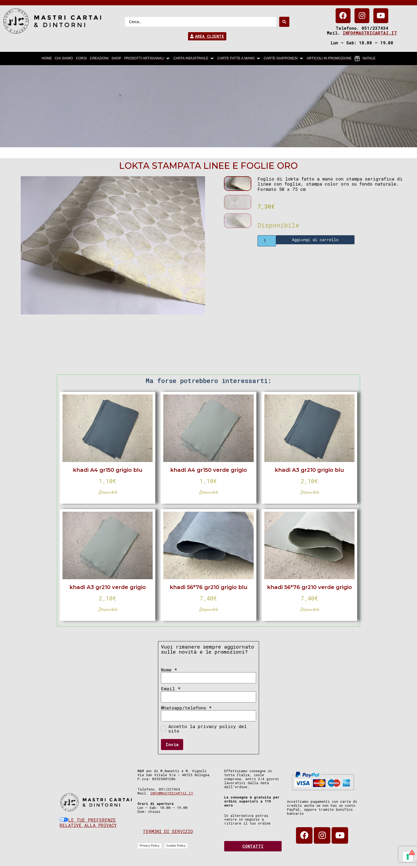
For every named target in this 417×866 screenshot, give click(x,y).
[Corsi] (81, 58)
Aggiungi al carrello (315, 239)
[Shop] (116, 58)
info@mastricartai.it (370, 33)
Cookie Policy (176, 845)
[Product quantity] (266, 240)
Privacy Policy (150, 845)
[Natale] (365, 58)
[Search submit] (284, 22)
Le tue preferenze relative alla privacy (88, 822)
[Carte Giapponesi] (284, 58)
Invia (172, 744)
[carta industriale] (194, 58)
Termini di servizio (168, 831)
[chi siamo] (64, 58)
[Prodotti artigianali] (147, 58)
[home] (47, 58)
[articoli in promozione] (329, 58)
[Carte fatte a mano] (238, 58)
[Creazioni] (99, 58)
